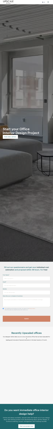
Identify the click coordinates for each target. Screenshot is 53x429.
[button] (43, 2)
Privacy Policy (32, 308)
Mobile (5, 289)
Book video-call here (10, 136)
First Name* (6, 275)
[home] (8, 2)
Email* (4, 282)
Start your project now (26, 426)
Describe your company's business (13, 296)
